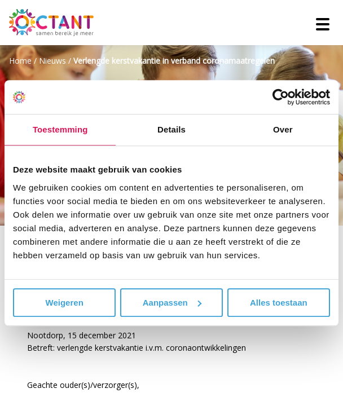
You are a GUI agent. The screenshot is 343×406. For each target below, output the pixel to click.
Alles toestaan (278, 302)
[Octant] (51, 22)
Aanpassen (172, 302)
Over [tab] (283, 129)
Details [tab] (171, 129)
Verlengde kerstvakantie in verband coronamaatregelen (174, 60)
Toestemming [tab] (60, 129)
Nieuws (52, 60)
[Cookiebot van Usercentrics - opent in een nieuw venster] (280, 97)
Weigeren (64, 302)
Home (20, 60)
